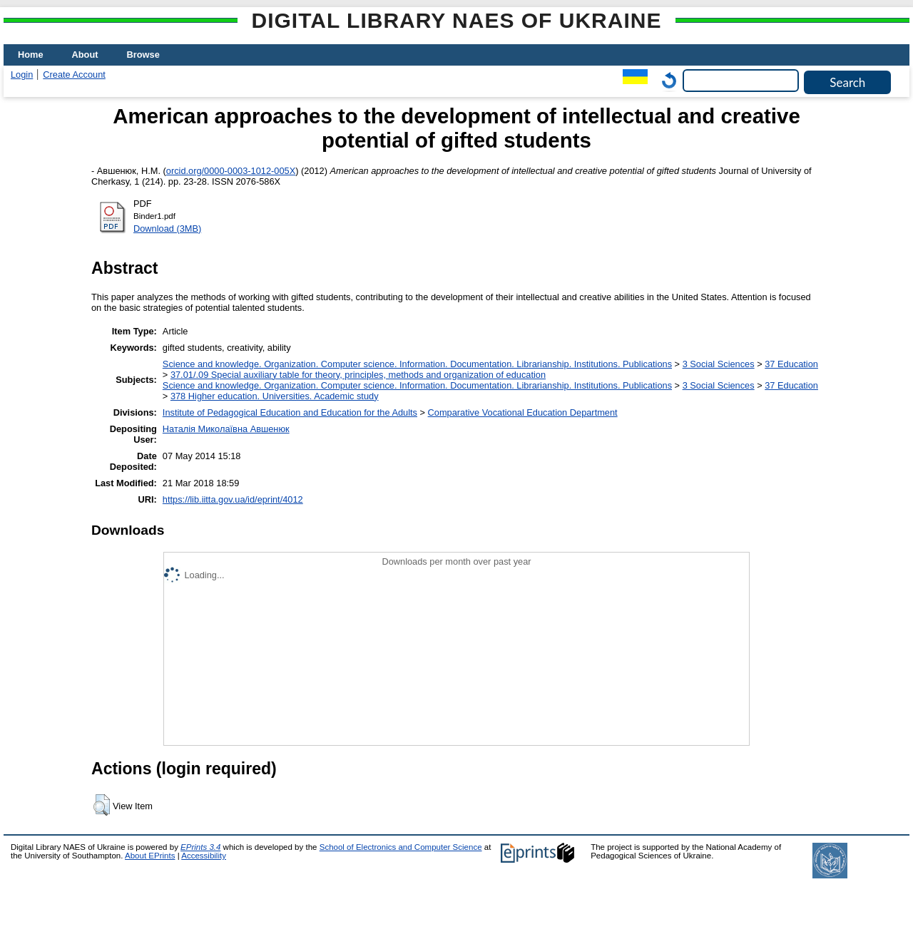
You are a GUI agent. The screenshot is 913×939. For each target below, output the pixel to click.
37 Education (791, 364)
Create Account (74, 74)
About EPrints (150, 855)
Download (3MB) (167, 228)
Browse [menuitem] (143, 54)
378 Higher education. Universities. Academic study (274, 396)
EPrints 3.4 (200, 847)
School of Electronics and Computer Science (401, 847)
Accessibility (203, 855)
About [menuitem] (85, 54)
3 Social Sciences (719, 364)
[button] (101, 805)
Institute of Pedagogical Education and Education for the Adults (290, 412)
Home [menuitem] (31, 54)
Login (22, 74)
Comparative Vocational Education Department (523, 412)
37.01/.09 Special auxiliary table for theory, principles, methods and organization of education (358, 374)
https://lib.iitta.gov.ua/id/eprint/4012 (233, 499)
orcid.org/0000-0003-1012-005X (230, 170)
